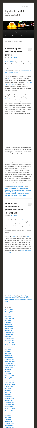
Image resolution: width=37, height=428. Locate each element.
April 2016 (8, 336)
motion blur (11, 192)
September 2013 (10, 384)
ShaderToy (28, 236)
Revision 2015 (9, 62)
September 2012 (10, 409)
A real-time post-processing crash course (13, 52)
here (18, 220)
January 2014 (9, 378)
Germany (22, 190)
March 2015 (8, 355)
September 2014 (10, 365)
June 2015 (8, 351)
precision (11, 299)
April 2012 (8, 419)
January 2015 (9, 357)
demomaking (12, 188)
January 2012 (9, 425)
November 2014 (10, 361)
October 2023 (9, 310)
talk (6, 195)
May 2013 (8, 392)
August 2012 (9, 411)
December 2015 (9, 341)
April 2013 (8, 394)
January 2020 (9, 326)
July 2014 (8, 369)
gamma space (15, 190)
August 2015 (9, 347)
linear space (23, 297)
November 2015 (10, 343)
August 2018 (9, 328)
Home (7, 32)
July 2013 (8, 388)
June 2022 (8, 314)
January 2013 (9, 400)
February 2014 (9, 376)
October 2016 (9, 334)
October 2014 (9, 363)
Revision (13, 193)
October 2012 (9, 406)
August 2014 (9, 367)
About (22, 36)
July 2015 (8, 349)
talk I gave (10, 195)
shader (24, 299)
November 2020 (10, 318)
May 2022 (8, 316)
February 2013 (9, 398)
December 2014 (9, 359)
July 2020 (8, 320)
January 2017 (9, 330)
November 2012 (10, 404)
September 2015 (10, 345)
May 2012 (8, 417)
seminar (9, 78)
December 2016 (9, 332)
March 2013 (8, 396)
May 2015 (8, 353)
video (15, 195)
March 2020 (8, 324)
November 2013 (10, 382)
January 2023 (9, 312)
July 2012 (8, 413)
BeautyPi (13, 236)
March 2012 (8, 421)
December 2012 (9, 402)
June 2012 (8, 415)
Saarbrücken (20, 193)
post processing (19, 192)
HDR (27, 190)
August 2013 (9, 386)
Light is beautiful (14, 11)
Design (7, 36)
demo (6, 188)
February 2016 (9, 338)
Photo (21, 32)
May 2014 (8, 373)
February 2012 (9, 423)
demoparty (20, 188)
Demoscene (15, 36)
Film (27, 32)
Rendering (14, 32)
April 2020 (8, 322)
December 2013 (9, 380)
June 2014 (8, 371)
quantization (18, 299)
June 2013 (8, 390)
